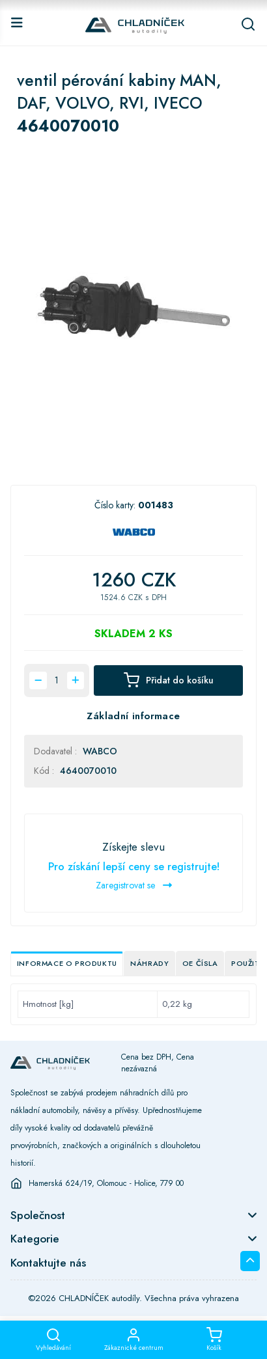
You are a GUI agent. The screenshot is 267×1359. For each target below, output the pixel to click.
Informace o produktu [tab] (67, 963)
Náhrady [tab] (149, 963)
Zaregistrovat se (134, 885)
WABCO (100, 751)
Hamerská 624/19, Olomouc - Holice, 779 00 (106, 1183)
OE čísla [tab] (200, 963)
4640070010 (88, 770)
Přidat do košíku (169, 680)
